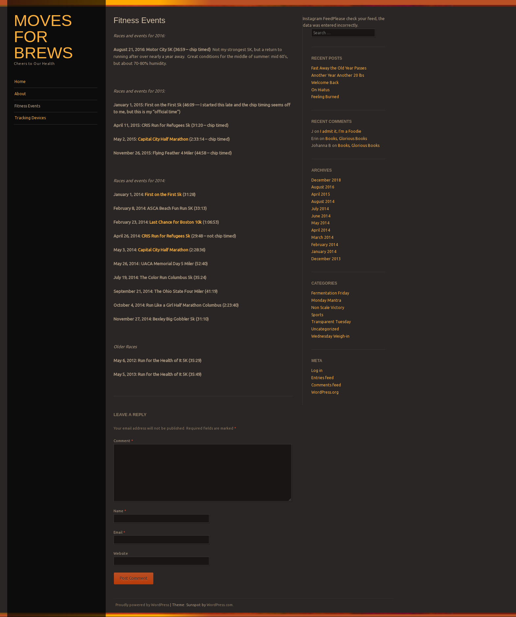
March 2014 (322, 237)
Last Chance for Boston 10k (176, 222)
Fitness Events (27, 106)
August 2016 (322, 187)
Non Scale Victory (327, 307)
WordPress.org (325, 392)
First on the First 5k (163, 194)
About (20, 94)
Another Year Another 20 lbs (337, 75)
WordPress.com (220, 605)
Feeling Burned (325, 97)
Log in (316, 370)
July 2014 (320, 209)
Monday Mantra (326, 300)
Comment (123, 441)
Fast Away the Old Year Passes (338, 68)
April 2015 (320, 194)
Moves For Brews (43, 37)
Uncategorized (325, 329)
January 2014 (323, 251)
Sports (317, 315)
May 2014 (320, 223)
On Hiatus (320, 90)
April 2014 (320, 230)
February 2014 (324, 244)
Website (121, 553)
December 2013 (326, 259)
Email (119, 532)
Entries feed (322, 378)
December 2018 (326, 180)
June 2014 (320, 216)
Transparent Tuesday (331, 322)
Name (120, 511)
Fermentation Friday (330, 293)
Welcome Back (325, 82)
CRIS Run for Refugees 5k (166, 236)
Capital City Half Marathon (163, 139)
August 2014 (322, 201)
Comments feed (326, 385)
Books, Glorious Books (346, 138)
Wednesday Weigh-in (330, 336)
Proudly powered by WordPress (142, 605)
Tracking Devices (30, 118)
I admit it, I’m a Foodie (340, 131)
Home (20, 81)
